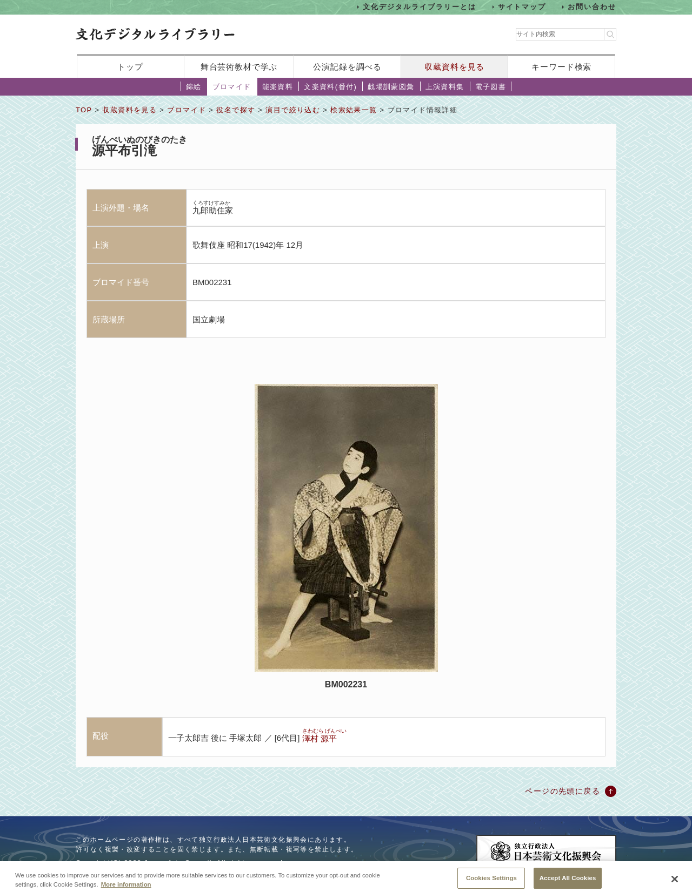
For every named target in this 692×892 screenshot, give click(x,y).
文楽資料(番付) (330, 87)
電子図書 (491, 87)
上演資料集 (444, 87)
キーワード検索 (561, 66)
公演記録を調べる (347, 66)
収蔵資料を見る (454, 66)
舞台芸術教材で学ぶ (239, 66)
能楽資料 (278, 87)
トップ (130, 66)
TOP (84, 110)
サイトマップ (522, 7)
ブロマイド (231, 87)
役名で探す (235, 110)
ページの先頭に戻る (562, 791)
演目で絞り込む (292, 110)
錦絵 (194, 87)
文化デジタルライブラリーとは (419, 7)
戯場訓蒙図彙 (391, 87)
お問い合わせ (592, 7)
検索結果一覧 (353, 110)
